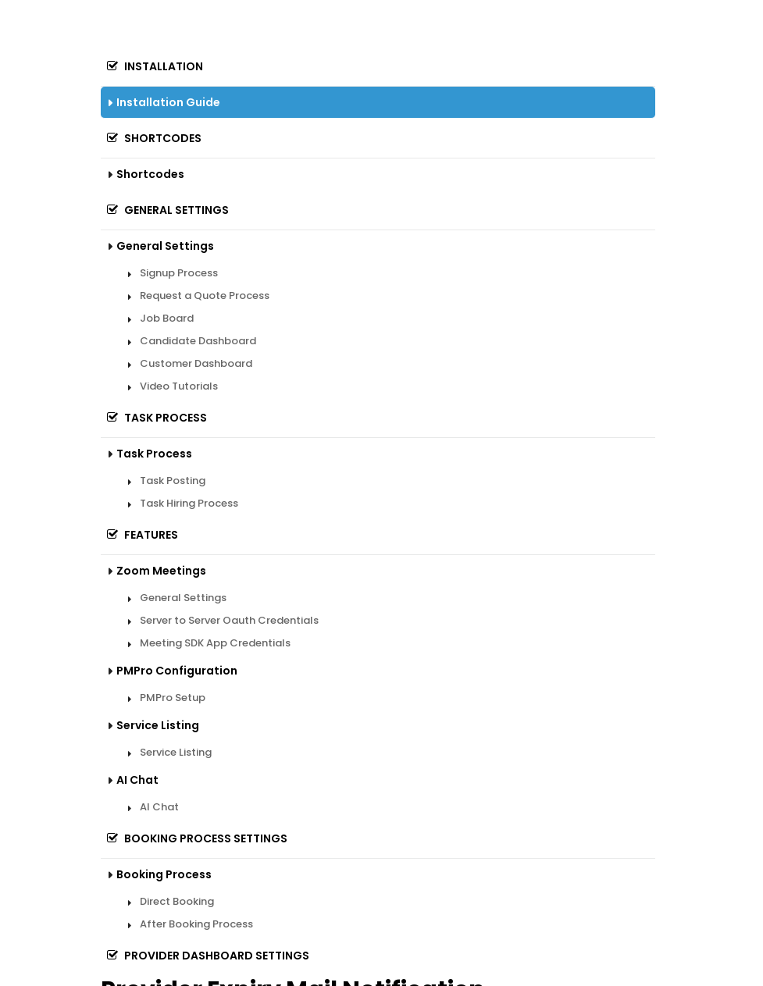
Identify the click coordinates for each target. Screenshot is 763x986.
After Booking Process (196, 924)
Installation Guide (168, 102)
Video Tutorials (179, 386)
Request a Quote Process (204, 295)
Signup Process (179, 272)
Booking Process (164, 874)
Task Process (154, 417)
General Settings (165, 210)
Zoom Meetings (161, 570)
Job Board (167, 318)
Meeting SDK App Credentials (215, 642)
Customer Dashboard (196, 363)
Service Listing (157, 725)
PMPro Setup (172, 697)
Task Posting (172, 480)
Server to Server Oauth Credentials (229, 620)
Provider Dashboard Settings (205, 955)
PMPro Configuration (176, 670)
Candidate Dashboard (198, 340)
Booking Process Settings (194, 838)
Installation (152, 66)
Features (139, 534)
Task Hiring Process (189, 503)
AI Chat (137, 780)
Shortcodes (151, 138)
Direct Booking (177, 901)
